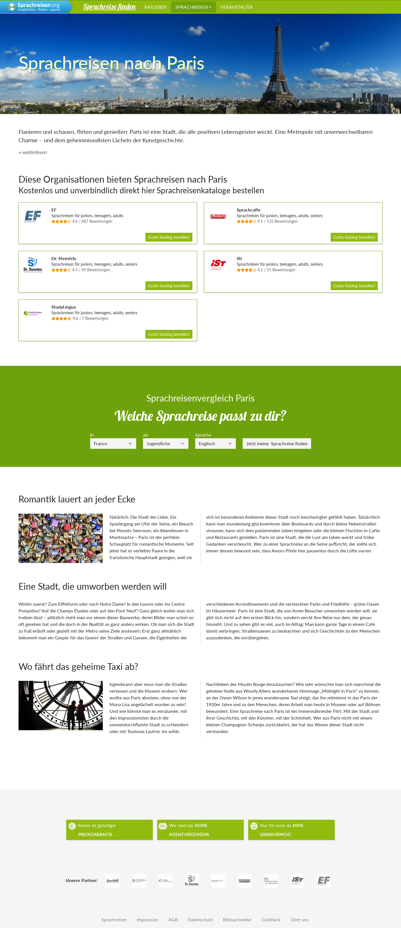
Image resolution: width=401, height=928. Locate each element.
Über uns (300, 919)
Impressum (147, 919)
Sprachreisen (192, 7)
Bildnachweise (237, 919)
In (92, 434)
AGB (173, 919)
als (145, 434)
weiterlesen (34, 152)
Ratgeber (156, 7)
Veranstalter (236, 7)
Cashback (271, 919)
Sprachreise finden (276, 443)
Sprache (203, 434)
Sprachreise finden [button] (109, 6)
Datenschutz (200, 919)
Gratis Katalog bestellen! (169, 237)
